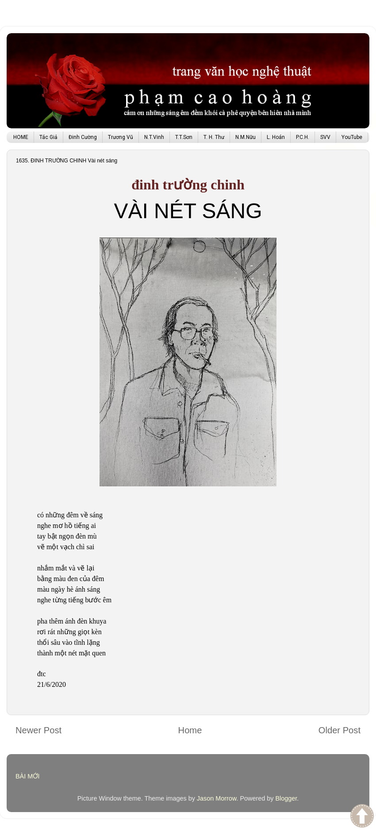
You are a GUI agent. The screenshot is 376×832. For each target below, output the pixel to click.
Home (190, 730)
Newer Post (38, 730)
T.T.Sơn (183, 137)
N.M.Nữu (245, 137)
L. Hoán (276, 137)
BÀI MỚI (27, 776)
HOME (20, 137)
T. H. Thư (213, 137)
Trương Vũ (120, 137)
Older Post (339, 730)
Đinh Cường (83, 137)
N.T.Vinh (154, 137)
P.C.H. (302, 137)
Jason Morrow (217, 798)
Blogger (286, 798)
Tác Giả (48, 137)
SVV (325, 137)
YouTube (351, 137)
